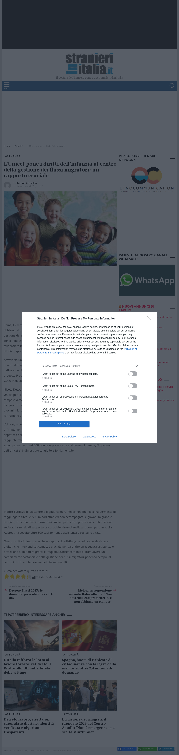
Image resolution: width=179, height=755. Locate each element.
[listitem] (89, 366)
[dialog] (89, 377)
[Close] (150, 318)
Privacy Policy (109, 436)
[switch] (132, 373)
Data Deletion (69, 436)
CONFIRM (64, 424)
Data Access (89, 436)
